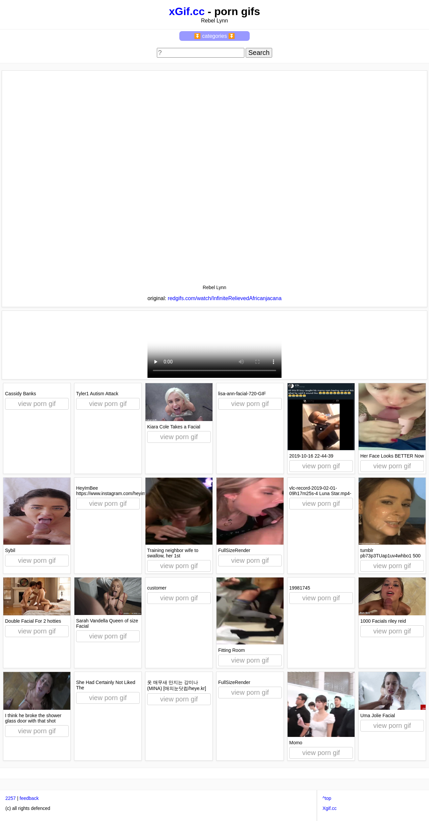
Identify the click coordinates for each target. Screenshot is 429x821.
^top (326, 798)
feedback (29, 798)
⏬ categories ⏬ (214, 36)
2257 (10, 798)
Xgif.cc (329, 808)
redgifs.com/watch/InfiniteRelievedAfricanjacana (225, 298)
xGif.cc (187, 11)
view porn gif (37, 403)
